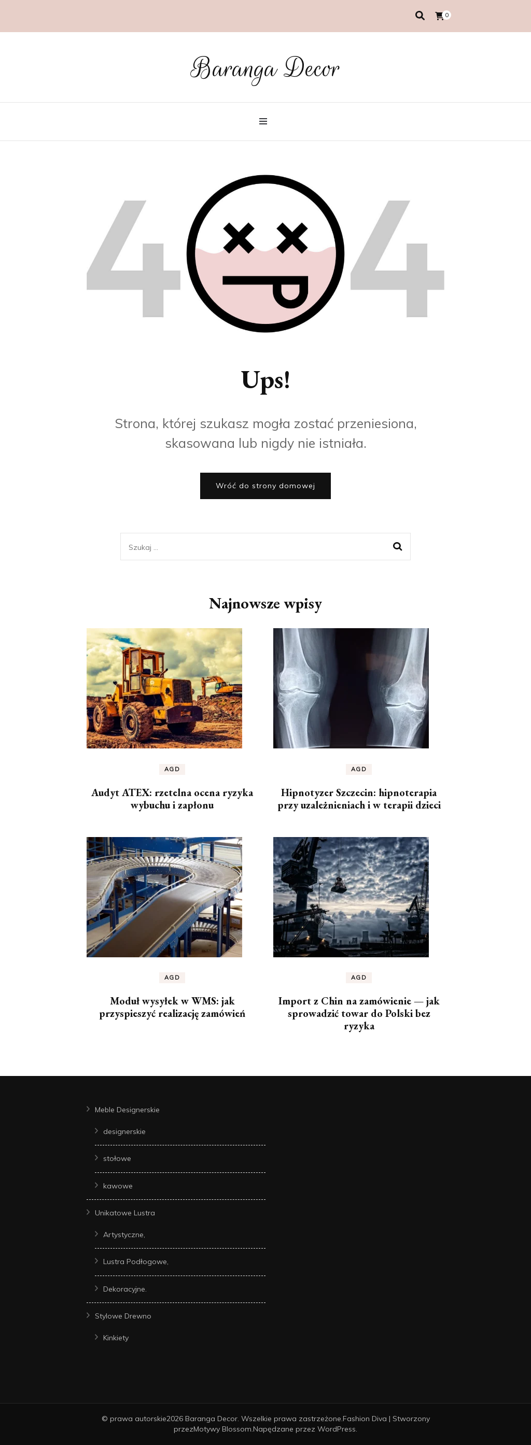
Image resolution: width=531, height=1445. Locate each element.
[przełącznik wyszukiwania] (420, 16)
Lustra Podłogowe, (136, 1261)
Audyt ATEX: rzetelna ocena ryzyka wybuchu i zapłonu (172, 799)
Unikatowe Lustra (125, 1212)
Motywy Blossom (222, 1429)
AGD (172, 769)
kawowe (118, 1186)
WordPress (336, 1429)
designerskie (124, 1131)
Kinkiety (116, 1337)
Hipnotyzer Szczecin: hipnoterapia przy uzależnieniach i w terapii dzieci (359, 799)
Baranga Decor (266, 68)
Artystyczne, (124, 1234)
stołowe (117, 1158)
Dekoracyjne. (125, 1289)
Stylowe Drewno (123, 1316)
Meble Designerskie (127, 1109)
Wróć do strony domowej (265, 485)
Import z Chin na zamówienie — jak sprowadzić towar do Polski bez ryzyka (359, 1013)
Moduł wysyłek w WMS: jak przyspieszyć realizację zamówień (172, 1007)
